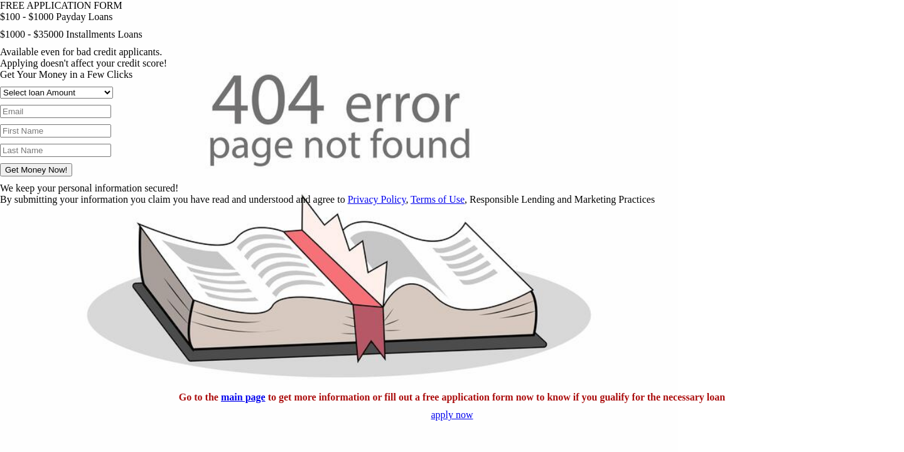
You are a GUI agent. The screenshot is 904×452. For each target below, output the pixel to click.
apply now (452, 414)
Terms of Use (438, 199)
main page (243, 397)
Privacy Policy (377, 199)
